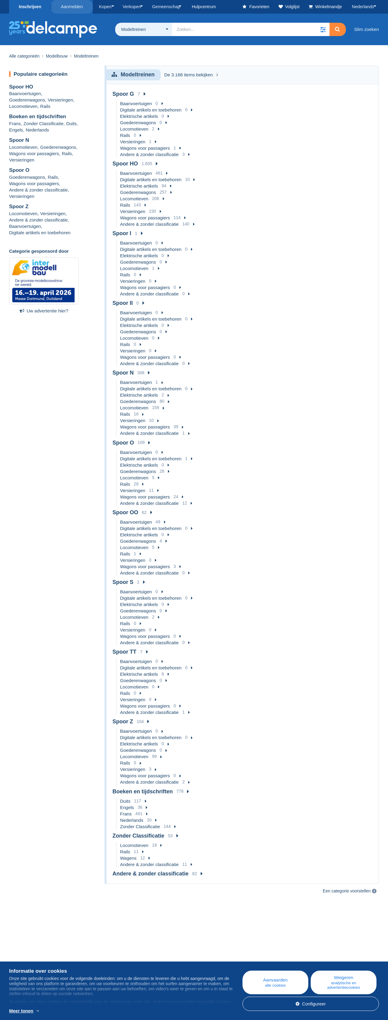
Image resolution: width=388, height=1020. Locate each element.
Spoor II (122, 303)
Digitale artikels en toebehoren (40, 232)
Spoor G (123, 94)
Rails (45, 106)
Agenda (120, 955)
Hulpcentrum (228, 948)
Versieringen (60, 99)
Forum (118, 962)
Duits (71, 123)
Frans (15, 123)
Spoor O (19, 170)
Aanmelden (72, 6)
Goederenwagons (27, 99)
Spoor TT (124, 652)
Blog (119, 948)
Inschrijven (30, 6)
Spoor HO (21, 86)
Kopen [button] (105, 6)
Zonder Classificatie (44, 123)
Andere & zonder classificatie (38, 189)
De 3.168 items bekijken (191, 74)
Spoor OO (125, 512)
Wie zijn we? (22, 948)
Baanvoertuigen (25, 93)
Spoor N (19, 140)
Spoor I (121, 233)
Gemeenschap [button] (164, 6)
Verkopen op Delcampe (239, 962)
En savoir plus (61, 1011)
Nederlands (363, 6)
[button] (322, 29)
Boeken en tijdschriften (37, 116)
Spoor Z (18, 206)
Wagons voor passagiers (34, 153)
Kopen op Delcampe (235, 955)
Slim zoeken (366, 29)
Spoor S (122, 582)
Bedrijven (21, 955)
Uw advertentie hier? (44, 310)
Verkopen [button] (130, 6)
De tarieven (20, 962)
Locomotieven (23, 106)
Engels (16, 129)
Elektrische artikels (139, 115)
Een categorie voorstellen (347, 890)
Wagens (128, 857)
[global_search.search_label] (250, 29)
